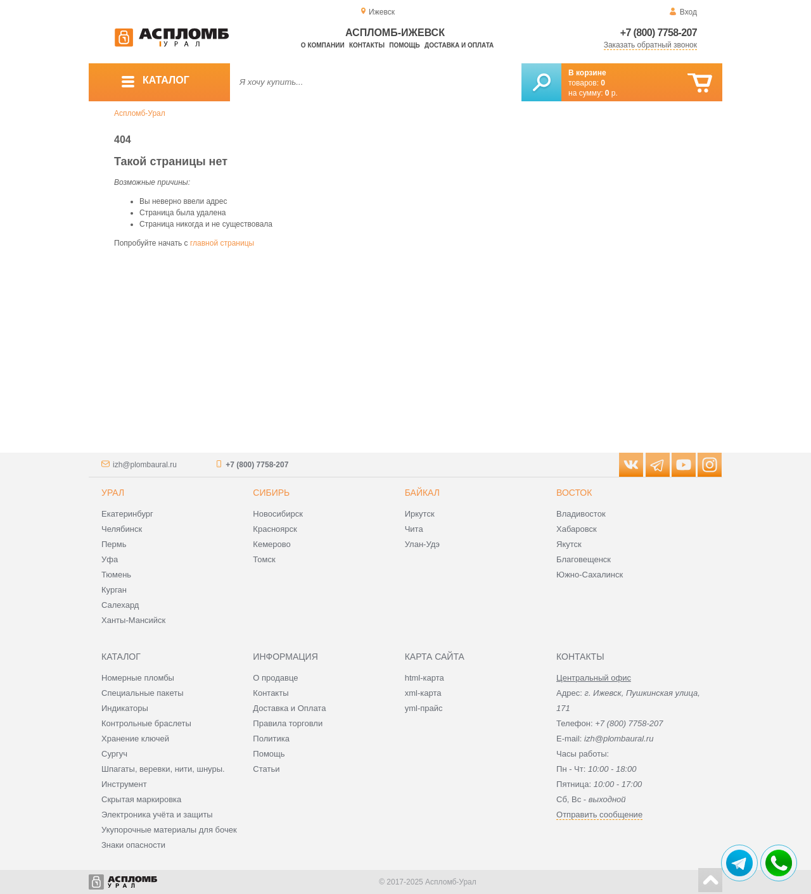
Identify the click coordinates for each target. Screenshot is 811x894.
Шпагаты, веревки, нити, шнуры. (163, 769)
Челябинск (121, 529)
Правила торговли (287, 723)
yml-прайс (424, 708)
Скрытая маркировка (141, 799)
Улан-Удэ (422, 544)
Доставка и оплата (459, 45)
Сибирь (271, 493)
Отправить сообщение (599, 814)
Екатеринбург (127, 514)
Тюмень (116, 574)
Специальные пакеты (142, 693)
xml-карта (423, 693)
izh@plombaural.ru (145, 464)
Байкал (422, 493)
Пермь (114, 544)
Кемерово (271, 544)
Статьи (266, 769)
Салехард (120, 605)
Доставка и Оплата (289, 708)
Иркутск (420, 514)
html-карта (424, 678)
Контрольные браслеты (146, 723)
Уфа (109, 559)
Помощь (404, 45)
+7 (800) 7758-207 (658, 32)
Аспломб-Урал (139, 113)
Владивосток (581, 514)
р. (611, 93)
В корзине (587, 72)
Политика (271, 738)
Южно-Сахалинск (589, 574)
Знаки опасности (133, 845)
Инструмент (124, 784)
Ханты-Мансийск (133, 620)
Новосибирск (278, 514)
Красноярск (275, 529)
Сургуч (114, 754)
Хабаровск (576, 529)
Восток (574, 493)
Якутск (569, 544)
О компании (323, 45)
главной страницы (222, 243)
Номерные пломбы (137, 678)
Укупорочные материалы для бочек (169, 829)
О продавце (275, 678)
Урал (112, 493)
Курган (114, 590)
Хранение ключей (135, 738)
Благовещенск (583, 559)
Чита (414, 529)
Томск (264, 559)
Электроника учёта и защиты (157, 814)
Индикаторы (124, 708)
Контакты (367, 45)
